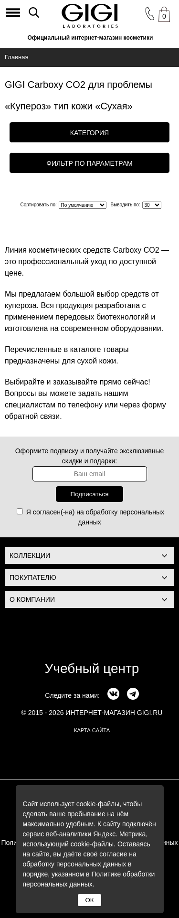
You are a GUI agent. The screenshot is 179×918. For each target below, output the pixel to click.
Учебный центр (92, 668)
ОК (89, 900)
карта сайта (92, 730)
